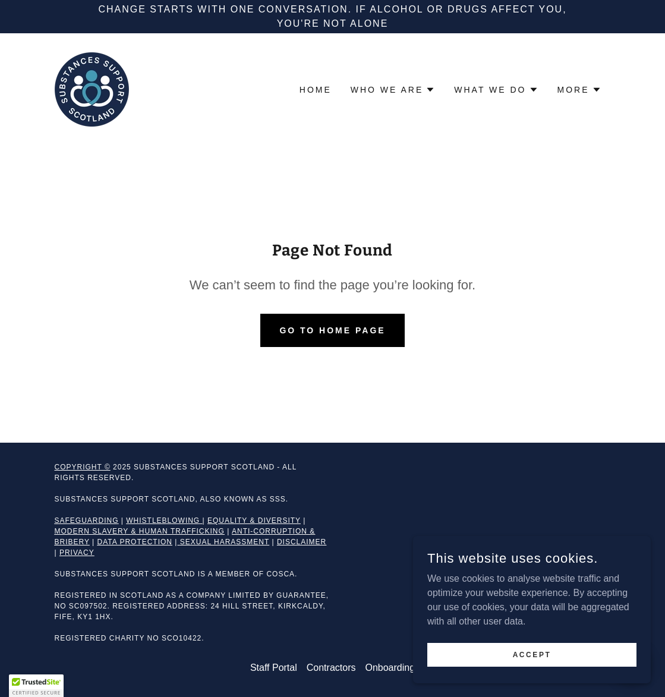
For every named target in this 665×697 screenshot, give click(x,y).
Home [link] (316, 89)
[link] (92, 89)
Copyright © (83, 467)
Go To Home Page (332, 330)
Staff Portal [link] (273, 668)
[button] (393, 90)
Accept (532, 654)
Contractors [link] (331, 668)
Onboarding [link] (390, 668)
